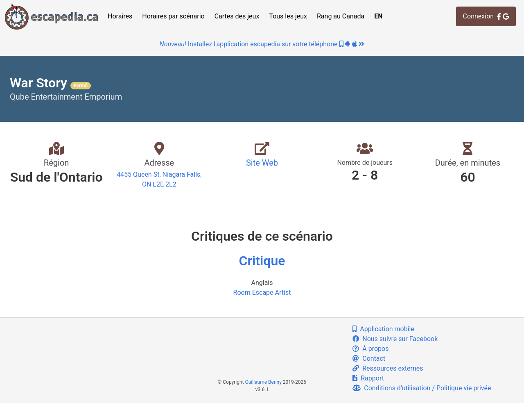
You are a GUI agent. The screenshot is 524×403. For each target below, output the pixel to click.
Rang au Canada (340, 16)
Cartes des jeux (237, 16)
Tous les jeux (288, 16)
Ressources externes (387, 368)
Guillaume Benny (263, 382)
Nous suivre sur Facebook (395, 339)
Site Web (262, 163)
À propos (370, 349)
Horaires (120, 16)
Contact (368, 358)
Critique (262, 261)
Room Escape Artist (262, 292)
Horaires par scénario (173, 16)
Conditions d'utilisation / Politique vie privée (421, 388)
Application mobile (383, 329)
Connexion (486, 16)
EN (378, 16)
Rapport (368, 378)
